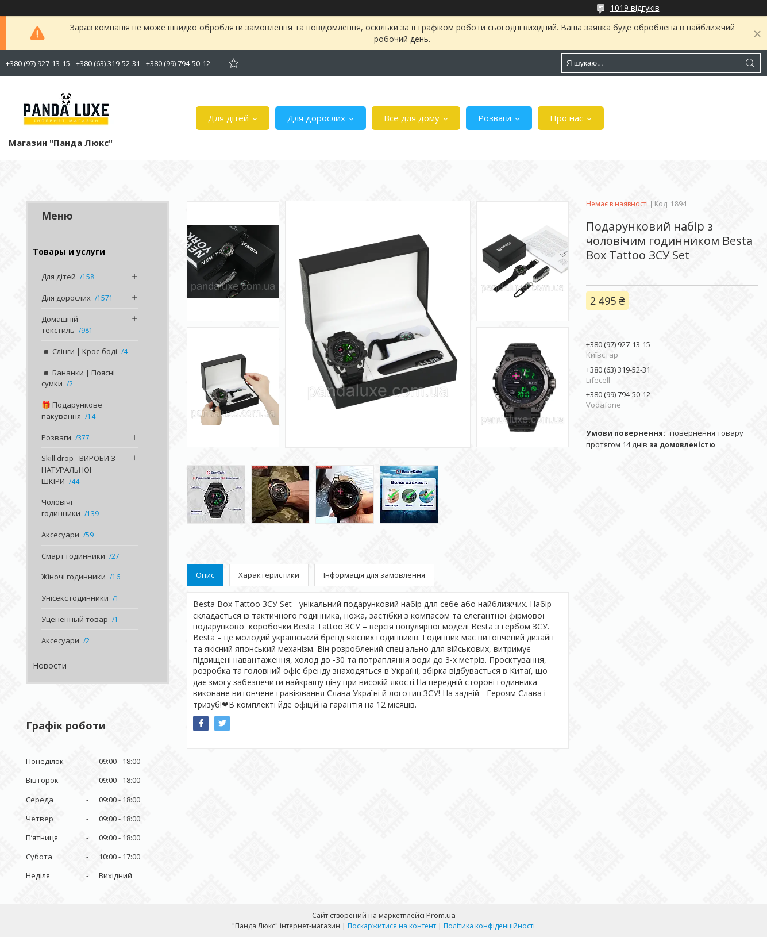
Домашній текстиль (59, 325)
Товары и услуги (69, 251)
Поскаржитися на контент (392, 926)
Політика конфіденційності (489, 926)
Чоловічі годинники (60, 508)
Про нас (566, 118)
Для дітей (228, 118)
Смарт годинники (73, 556)
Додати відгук (233, 63)
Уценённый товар (74, 619)
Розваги (494, 118)
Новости (50, 665)
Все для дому (412, 118)
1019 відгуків (635, 7)
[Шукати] (749, 63)
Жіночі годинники (73, 576)
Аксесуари (60, 534)
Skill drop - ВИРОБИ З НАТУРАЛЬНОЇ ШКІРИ (78, 469)
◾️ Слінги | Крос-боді (79, 351)
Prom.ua (441, 915)
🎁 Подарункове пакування (71, 410)
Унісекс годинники (75, 598)
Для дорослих (316, 118)
